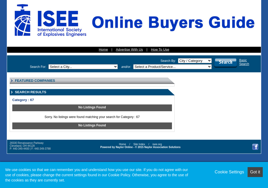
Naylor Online (124, 147)
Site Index (139, 144)
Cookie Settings (229, 172)
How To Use (160, 49)
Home (103, 49)
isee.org (157, 144)
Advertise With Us (129, 49)
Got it (255, 172)
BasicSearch (244, 62)
